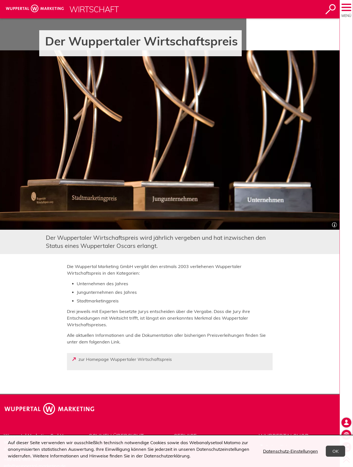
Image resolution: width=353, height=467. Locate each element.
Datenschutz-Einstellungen (290, 451)
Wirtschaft (94, 9)
